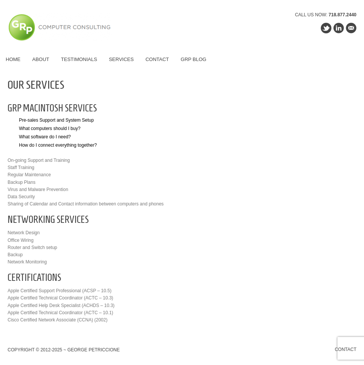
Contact (157, 59)
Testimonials (79, 59)
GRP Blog (194, 59)
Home (13, 59)
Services (121, 59)
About (40, 59)
